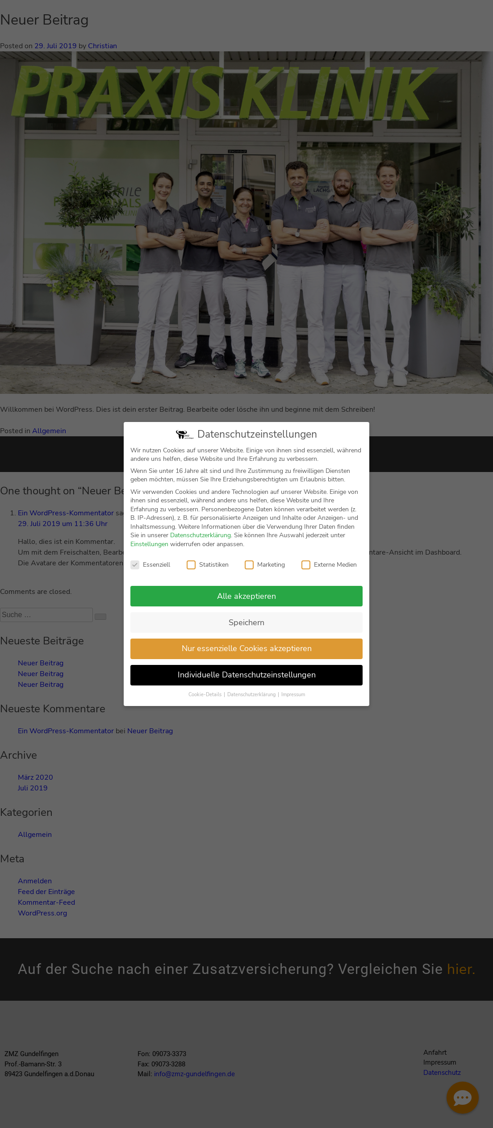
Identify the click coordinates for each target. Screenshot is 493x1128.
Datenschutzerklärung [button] (252, 701)
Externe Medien (329, 571)
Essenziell (150, 571)
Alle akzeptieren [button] (246, 602)
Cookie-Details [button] (205, 701)
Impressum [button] (293, 701)
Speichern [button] (246, 629)
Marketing (265, 571)
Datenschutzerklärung (200, 542)
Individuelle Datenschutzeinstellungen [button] (247, 682)
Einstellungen (149, 551)
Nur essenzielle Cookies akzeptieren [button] (247, 655)
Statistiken (208, 571)
